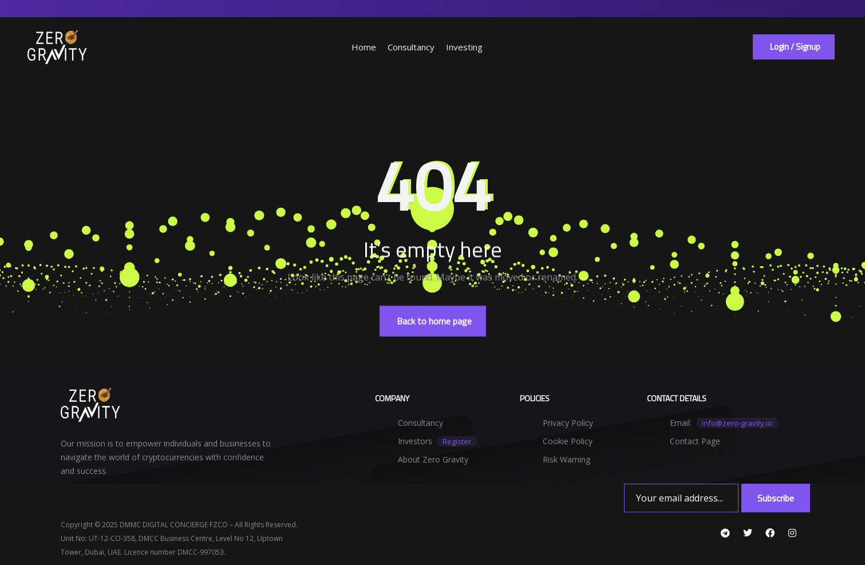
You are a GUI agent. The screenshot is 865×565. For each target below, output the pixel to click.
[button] (794, 47)
